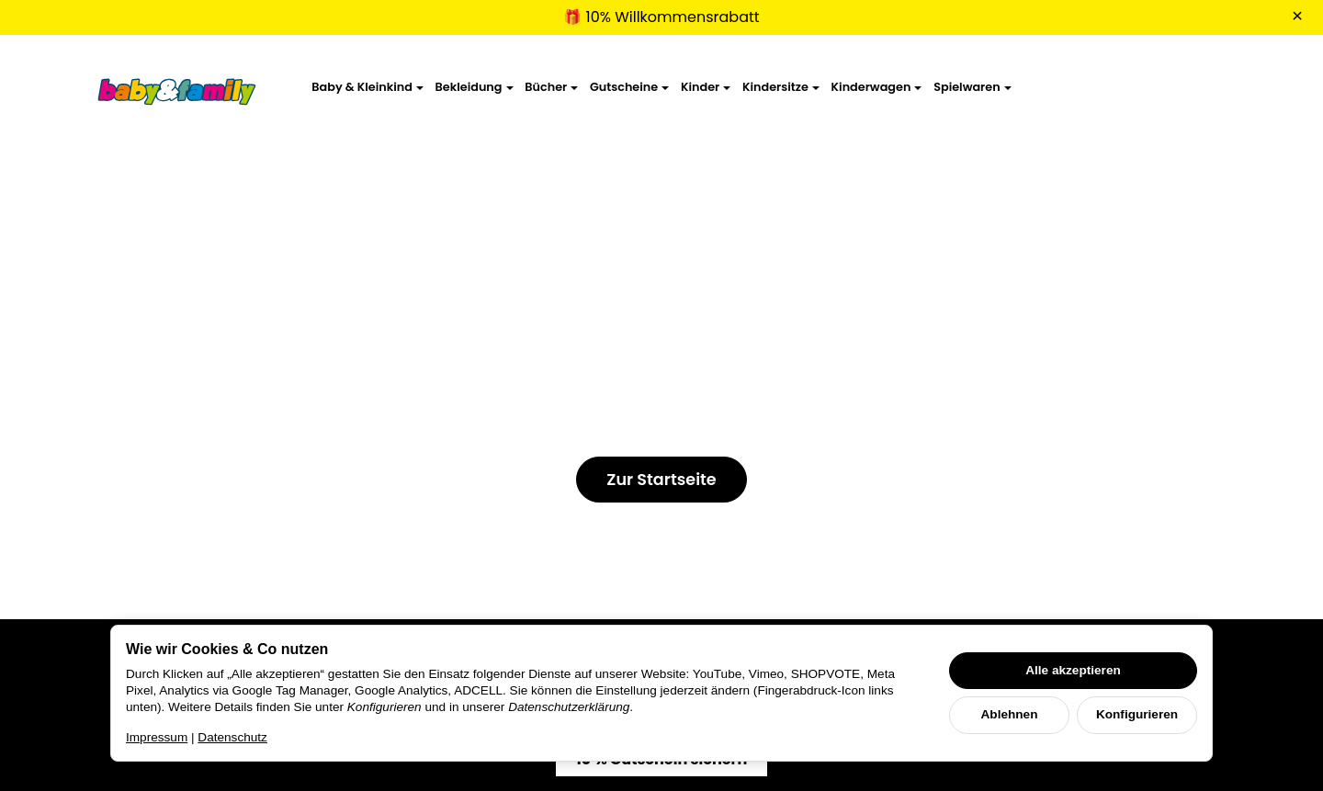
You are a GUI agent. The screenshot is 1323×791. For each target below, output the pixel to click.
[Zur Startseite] (177, 90)
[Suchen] (1128, 89)
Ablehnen (1009, 714)
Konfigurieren (1137, 714)
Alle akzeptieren (1073, 670)
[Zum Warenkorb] (1215, 89)
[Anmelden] (1172, 89)
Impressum (156, 737)
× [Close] (1297, 15)
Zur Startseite (661, 480)
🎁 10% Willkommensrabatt (661, 17)
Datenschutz (232, 737)
